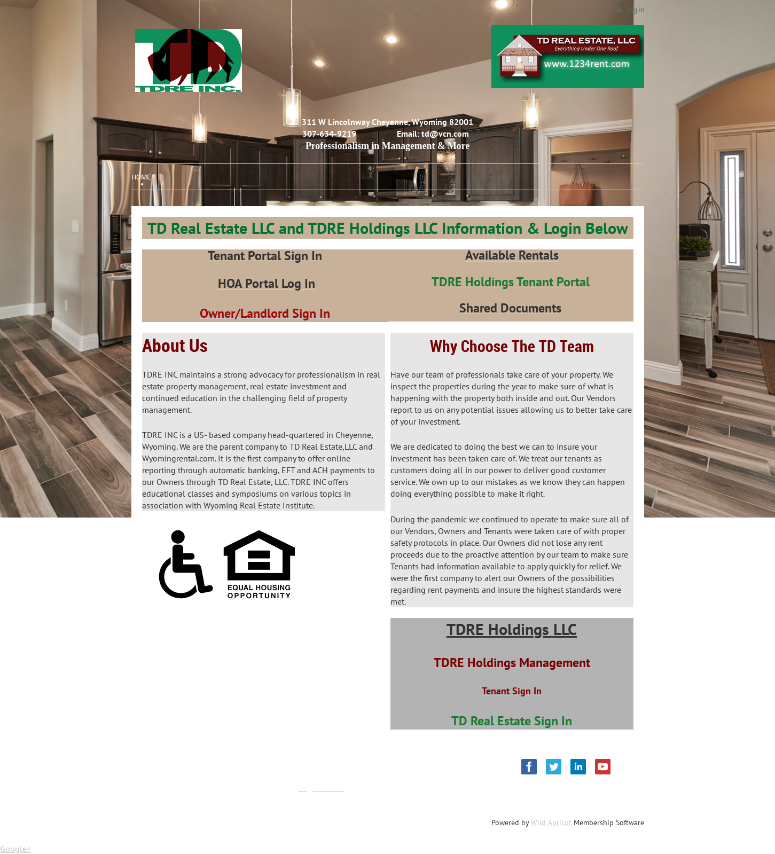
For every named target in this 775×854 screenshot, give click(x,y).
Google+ (15, 848)
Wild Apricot (551, 822)
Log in (635, 9)
